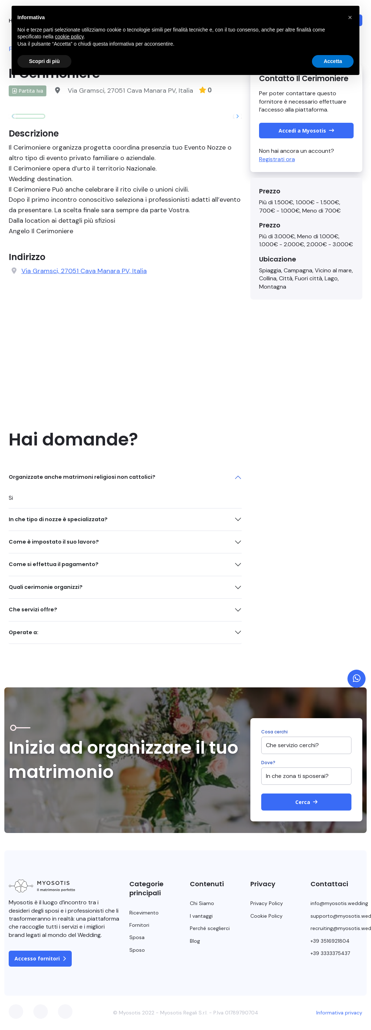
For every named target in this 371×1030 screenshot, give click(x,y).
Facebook (16, 1011)
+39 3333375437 (330, 953)
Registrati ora (277, 159)
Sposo (137, 950)
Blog (195, 941)
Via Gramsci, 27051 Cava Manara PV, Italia (84, 271)
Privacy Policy (266, 903)
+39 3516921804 (330, 941)
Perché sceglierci (210, 928)
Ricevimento (144, 912)
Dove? (268, 763)
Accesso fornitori (40, 958)
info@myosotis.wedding (339, 903)
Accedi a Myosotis (306, 130)
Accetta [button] (333, 61)
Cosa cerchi (274, 732)
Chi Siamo (202, 903)
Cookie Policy (266, 916)
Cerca (306, 802)
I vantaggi (201, 916)
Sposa (137, 937)
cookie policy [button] (69, 36)
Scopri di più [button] (44, 61)
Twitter (40, 1011)
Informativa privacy (339, 1012)
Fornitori (139, 925)
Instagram (65, 1011)
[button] (238, 116)
